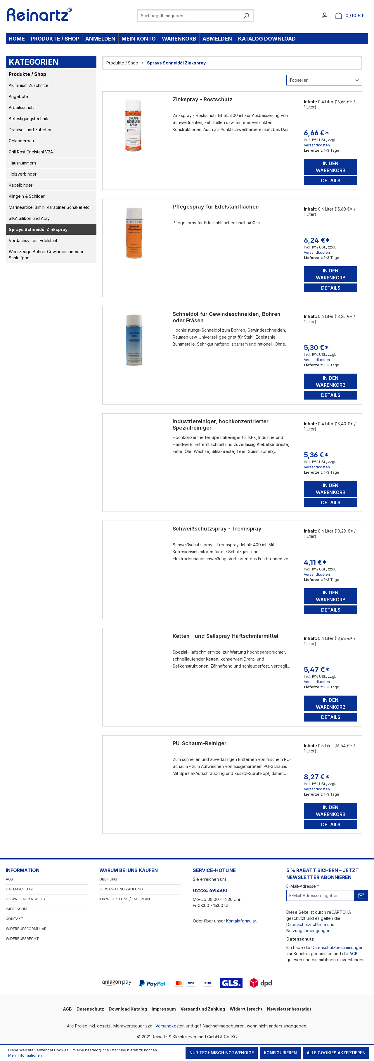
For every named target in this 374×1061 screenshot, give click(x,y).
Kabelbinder (20, 185)
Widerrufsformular (26, 929)
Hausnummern (22, 162)
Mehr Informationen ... (26, 1055)
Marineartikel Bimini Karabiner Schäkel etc (49, 207)
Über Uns (108, 879)
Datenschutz (19, 889)
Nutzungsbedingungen (308, 930)
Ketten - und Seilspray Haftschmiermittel (225, 636)
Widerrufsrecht (22, 938)
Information (22, 870)
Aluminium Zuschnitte (29, 85)
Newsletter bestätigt (289, 1008)
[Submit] (361, 895)
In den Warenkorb (331, 166)
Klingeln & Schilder (27, 196)
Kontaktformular (241, 920)
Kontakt (14, 919)
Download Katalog (25, 899)
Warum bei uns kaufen (128, 870)
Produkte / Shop (27, 74)
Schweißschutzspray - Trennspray (217, 529)
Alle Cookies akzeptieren (336, 1052)
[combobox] (189, 15)
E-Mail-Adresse (302, 886)
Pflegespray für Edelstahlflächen (216, 207)
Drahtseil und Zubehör (30, 129)
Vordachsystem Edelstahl (33, 240)
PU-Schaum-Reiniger (199, 743)
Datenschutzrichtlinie (306, 924)
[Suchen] (246, 15)
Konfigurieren (280, 1052)
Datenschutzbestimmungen (337, 947)
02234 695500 (210, 890)
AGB (9, 879)
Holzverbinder (23, 173)
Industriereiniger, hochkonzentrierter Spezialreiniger (221, 424)
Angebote (18, 96)
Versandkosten (317, 145)
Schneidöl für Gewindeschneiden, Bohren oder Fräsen (226, 317)
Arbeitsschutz (22, 107)
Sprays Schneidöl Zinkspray (38, 229)
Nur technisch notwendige (221, 1052)
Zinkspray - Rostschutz (203, 99)
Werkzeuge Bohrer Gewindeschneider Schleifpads (46, 254)
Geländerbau (21, 140)
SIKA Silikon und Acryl (30, 218)
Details (330, 180)
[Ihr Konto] (325, 15)
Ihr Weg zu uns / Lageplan (124, 899)
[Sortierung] (324, 80)
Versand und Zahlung (121, 889)
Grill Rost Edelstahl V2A (31, 151)
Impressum (16, 909)
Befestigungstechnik (28, 118)
